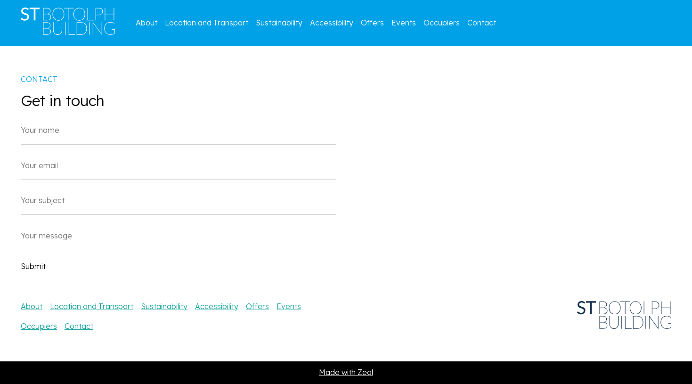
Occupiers (441, 22)
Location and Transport (206, 22)
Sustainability (279, 22)
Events (403, 22)
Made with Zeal (346, 372)
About (146, 22)
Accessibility (331, 22)
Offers (372, 22)
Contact (481, 22)
